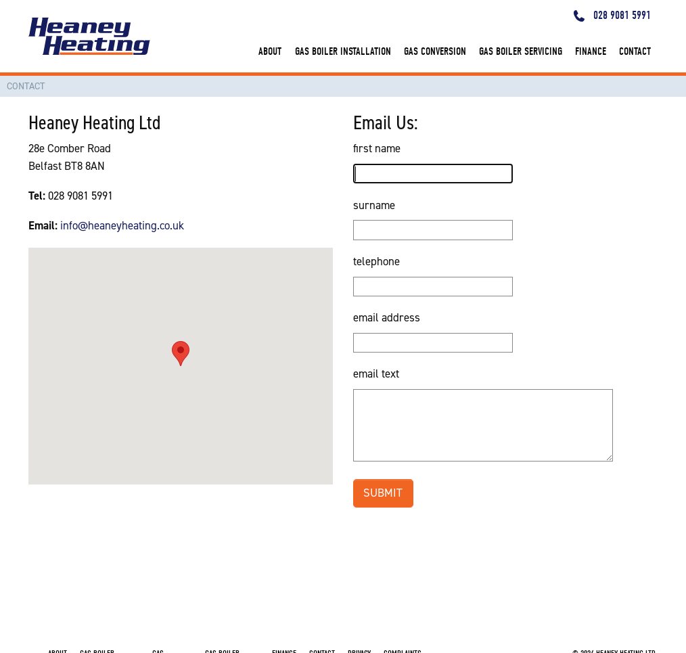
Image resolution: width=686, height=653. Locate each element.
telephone (376, 261)
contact (635, 51)
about (269, 51)
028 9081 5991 (612, 15)
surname (374, 205)
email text (376, 373)
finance (590, 51)
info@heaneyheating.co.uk (122, 225)
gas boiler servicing (520, 51)
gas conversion (435, 51)
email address (386, 317)
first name (377, 148)
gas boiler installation (343, 51)
